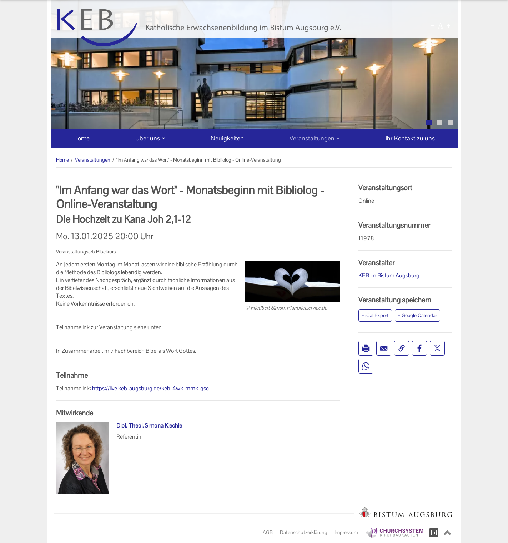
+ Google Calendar (417, 315)
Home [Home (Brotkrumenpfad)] (62, 160)
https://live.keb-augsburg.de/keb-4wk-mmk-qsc (150, 388)
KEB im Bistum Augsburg (388, 275)
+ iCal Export (375, 315)
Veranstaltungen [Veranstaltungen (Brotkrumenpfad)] (92, 160)
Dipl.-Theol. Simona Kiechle (149, 425)
